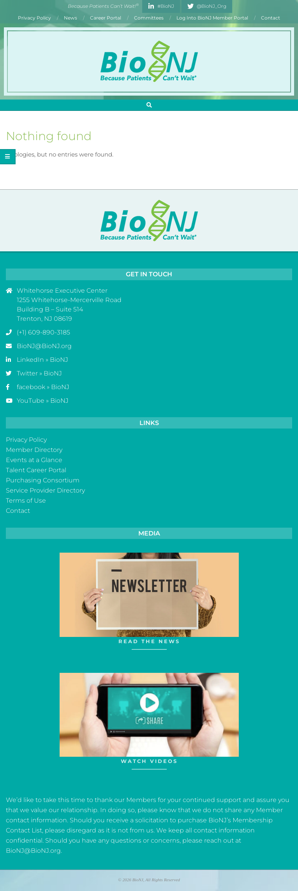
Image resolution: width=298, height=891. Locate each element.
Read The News (149, 641)
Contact (18, 510)
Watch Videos (149, 761)
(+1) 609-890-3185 (43, 332)
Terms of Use (26, 500)
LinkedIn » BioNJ (42, 359)
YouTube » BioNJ (43, 400)
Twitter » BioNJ (39, 373)
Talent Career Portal (36, 470)
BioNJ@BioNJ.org (44, 346)
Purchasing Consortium (42, 480)
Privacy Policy (26, 439)
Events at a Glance (34, 460)
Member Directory (34, 450)
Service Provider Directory (45, 490)
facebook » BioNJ (43, 387)
